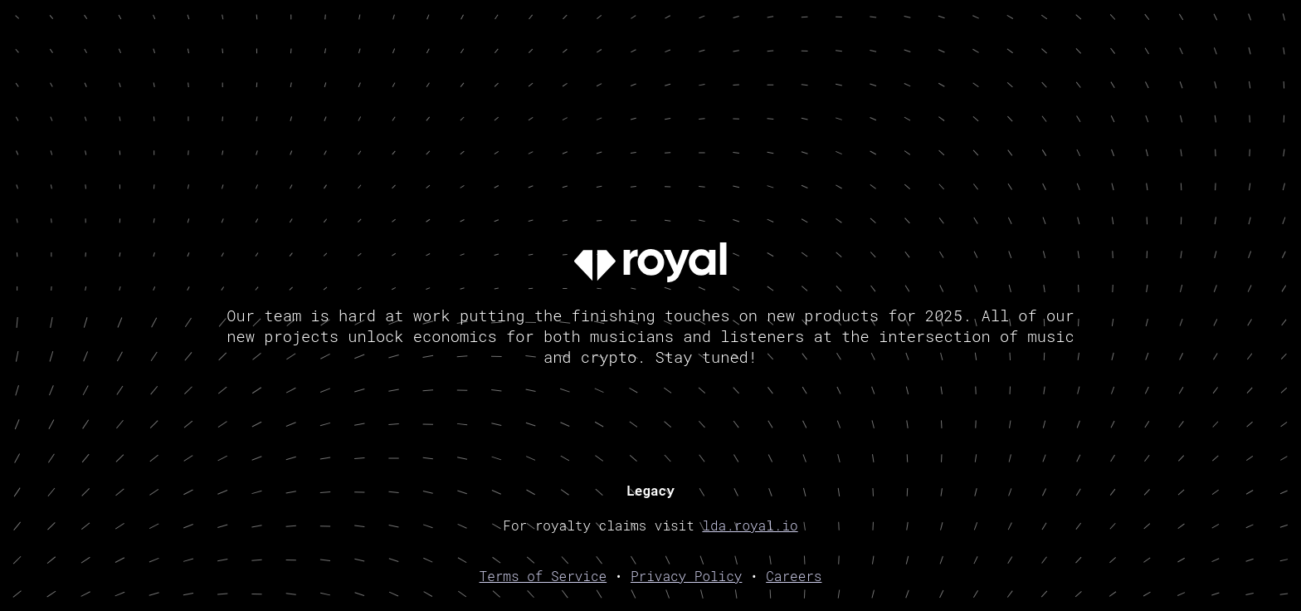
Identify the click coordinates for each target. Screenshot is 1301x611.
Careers (793, 575)
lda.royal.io (749, 525)
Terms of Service (543, 575)
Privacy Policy (686, 575)
